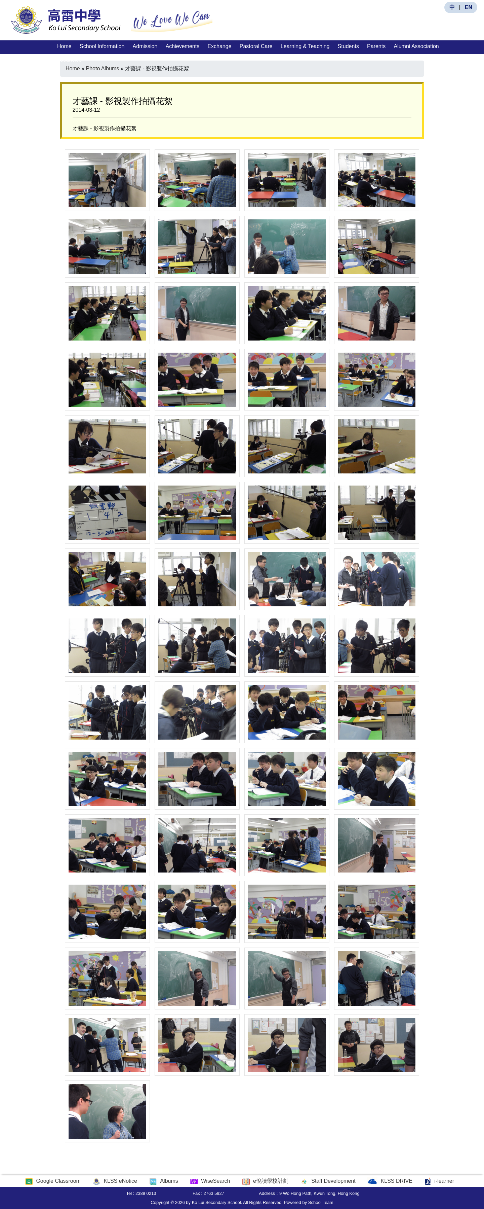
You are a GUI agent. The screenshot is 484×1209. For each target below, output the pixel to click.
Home (64, 46)
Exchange (219, 46)
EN (468, 7)
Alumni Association (416, 46)
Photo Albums (102, 68)
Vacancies (69, 60)
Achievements (183, 46)
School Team (320, 1202)
